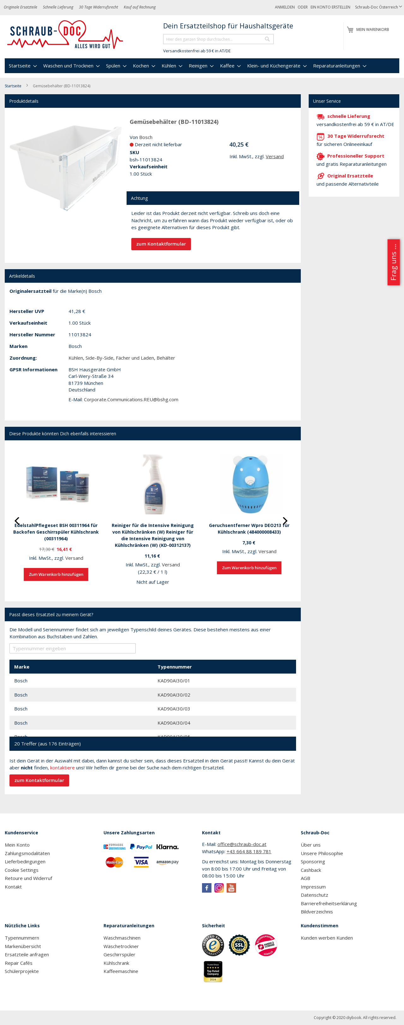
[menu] (202, 65)
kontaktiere (62, 767)
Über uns (311, 845)
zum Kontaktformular (161, 243)
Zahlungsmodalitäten (27, 853)
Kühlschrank (116, 963)
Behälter (166, 358)
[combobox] (218, 39)
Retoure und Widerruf (28, 878)
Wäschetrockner (121, 946)
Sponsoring (313, 861)
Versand (275, 156)
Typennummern (22, 938)
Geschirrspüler (119, 954)
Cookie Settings (22, 870)
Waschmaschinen (122, 938)
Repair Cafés (19, 963)
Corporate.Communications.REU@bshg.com (131, 399)
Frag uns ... (393, 262)
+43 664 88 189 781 (249, 851)
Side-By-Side (99, 358)
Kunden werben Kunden (327, 938)
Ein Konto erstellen (330, 7)
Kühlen (75, 358)
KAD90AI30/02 (173, 695)
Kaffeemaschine (121, 971)
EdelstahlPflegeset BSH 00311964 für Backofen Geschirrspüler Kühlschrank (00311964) (56, 531)
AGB (305, 878)
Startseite (13, 86)
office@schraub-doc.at (241, 844)
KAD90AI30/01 (173, 680)
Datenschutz (314, 895)
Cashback (311, 870)
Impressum (313, 886)
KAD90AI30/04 (173, 723)
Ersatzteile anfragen (27, 954)
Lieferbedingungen (25, 861)
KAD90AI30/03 (173, 708)
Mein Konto (17, 845)
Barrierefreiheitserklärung (329, 903)
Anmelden (285, 7)
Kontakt (13, 886)
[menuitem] (22, 65)
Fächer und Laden (135, 358)
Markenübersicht (23, 946)
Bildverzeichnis (317, 911)
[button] (378, 7)
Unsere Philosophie (322, 853)
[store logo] (65, 34)
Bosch (145, 137)
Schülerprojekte (22, 971)
